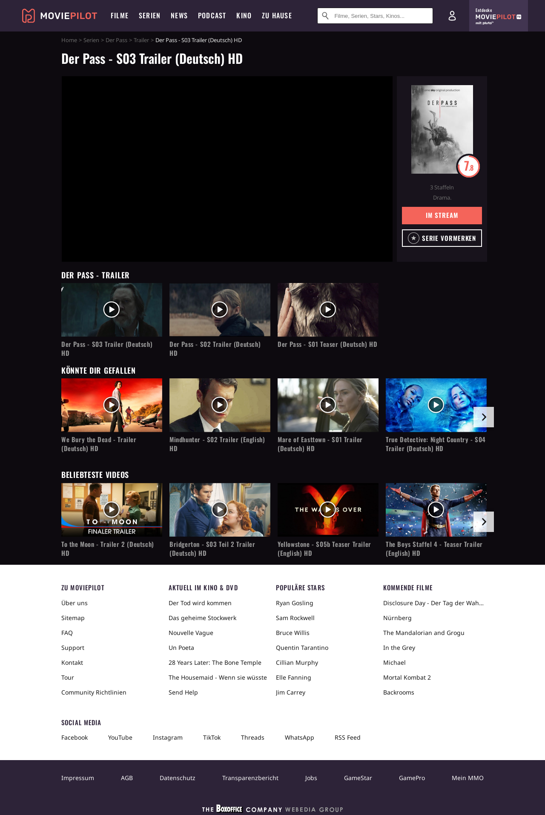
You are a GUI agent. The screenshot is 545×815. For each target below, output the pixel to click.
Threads (252, 737)
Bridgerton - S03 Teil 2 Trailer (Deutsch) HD (212, 549)
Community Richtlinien (93, 692)
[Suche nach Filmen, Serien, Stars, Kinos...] (375, 16)
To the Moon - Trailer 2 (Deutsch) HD (107, 549)
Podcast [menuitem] (212, 15)
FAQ (67, 633)
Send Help (183, 692)
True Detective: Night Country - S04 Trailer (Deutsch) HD (436, 444)
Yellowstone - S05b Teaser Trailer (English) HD (324, 549)
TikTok (212, 737)
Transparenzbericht (250, 778)
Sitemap (73, 618)
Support (72, 647)
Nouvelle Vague (191, 633)
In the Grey (399, 647)
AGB (127, 778)
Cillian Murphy (297, 662)
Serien (91, 40)
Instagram (168, 737)
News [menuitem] (179, 15)
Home (69, 40)
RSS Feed (348, 737)
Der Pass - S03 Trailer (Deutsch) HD (106, 348)
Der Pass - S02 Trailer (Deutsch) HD (215, 348)
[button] (442, 238)
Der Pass (116, 40)
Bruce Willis (293, 633)
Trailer (141, 40)
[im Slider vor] (483, 417)
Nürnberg (397, 618)
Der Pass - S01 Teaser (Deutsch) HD (327, 344)
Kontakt (72, 662)
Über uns (74, 603)
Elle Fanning (293, 677)
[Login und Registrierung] (452, 15)
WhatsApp (299, 737)
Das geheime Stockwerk (202, 618)
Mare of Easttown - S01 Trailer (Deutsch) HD (320, 444)
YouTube (120, 737)
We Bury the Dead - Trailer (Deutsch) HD (99, 444)
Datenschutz (177, 778)
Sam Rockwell (295, 618)
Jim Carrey (290, 692)
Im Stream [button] (442, 215)
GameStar (358, 778)
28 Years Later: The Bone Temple (215, 662)
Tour (67, 677)
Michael (394, 662)
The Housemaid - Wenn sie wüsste (218, 677)
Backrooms (398, 692)
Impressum (77, 778)
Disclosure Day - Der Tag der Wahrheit (433, 603)
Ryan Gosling (294, 603)
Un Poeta (181, 647)
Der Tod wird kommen (200, 603)
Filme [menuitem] (120, 15)
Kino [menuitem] (244, 15)
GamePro (412, 778)
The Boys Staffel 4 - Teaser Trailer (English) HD (434, 549)
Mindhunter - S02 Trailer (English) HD (217, 444)
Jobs (311, 778)
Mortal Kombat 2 (407, 677)
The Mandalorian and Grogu (424, 633)
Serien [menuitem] (150, 15)
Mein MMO (468, 778)
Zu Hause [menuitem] (277, 15)
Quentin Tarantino (302, 647)
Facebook (74, 737)
